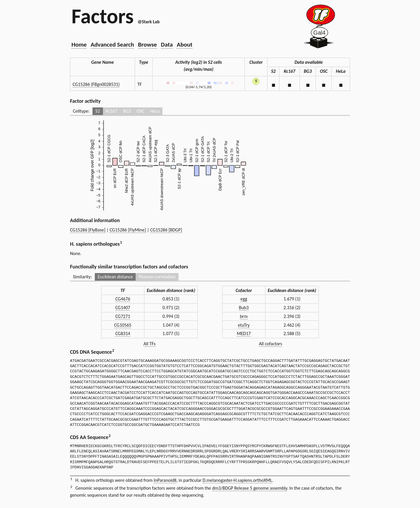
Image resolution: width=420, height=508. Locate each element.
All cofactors (270, 343)
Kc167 (111, 111)
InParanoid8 (165, 480)
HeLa (155, 111)
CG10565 (122, 325)
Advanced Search (112, 44)
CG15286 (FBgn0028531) (96, 84)
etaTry (244, 325)
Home (79, 44)
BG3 (127, 111)
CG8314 (122, 333)
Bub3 (244, 307)
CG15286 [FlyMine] (128, 230)
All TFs (149, 343)
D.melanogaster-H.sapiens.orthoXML (237, 480)
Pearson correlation (157, 276)
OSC (140, 111)
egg (243, 299)
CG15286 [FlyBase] (87, 230)
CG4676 (122, 299)
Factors (102, 16)
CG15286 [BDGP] (166, 230)
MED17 (244, 333)
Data (167, 44)
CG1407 (122, 307)
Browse (147, 44)
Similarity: (82, 276)
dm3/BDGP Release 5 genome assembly (249, 488)
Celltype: (81, 111)
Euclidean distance (115, 276)
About (184, 44)
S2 (97, 111)
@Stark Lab (149, 21)
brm (244, 316)
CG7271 (122, 316)
